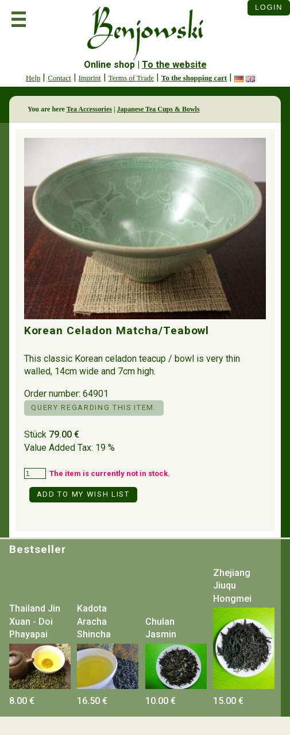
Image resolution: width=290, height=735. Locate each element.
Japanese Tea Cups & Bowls (158, 109)
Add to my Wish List (83, 494)
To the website (174, 64)
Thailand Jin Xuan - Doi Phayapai (34, 621)
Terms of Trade (131, 78)
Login (269, 7)
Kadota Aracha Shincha (94, 621)
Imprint (90, 78)
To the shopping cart (194, 78)
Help (33, 78)
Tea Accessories (89, 109)
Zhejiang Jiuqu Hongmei (232, 585)
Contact (59, 78)
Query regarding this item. (93, 407)
